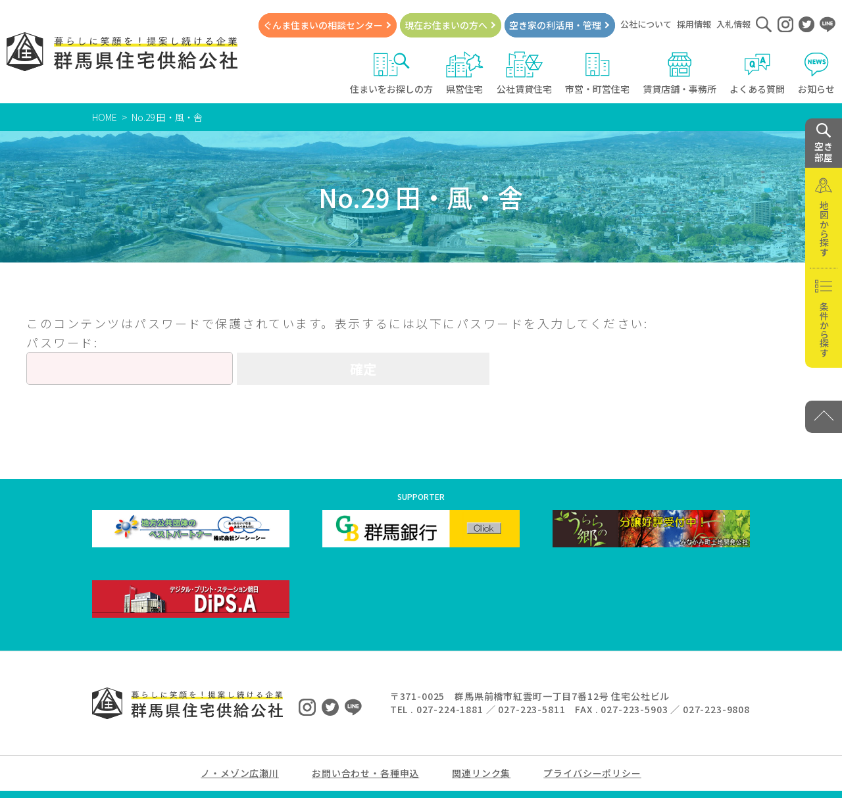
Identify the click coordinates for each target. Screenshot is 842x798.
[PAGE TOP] (823, 417)
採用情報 (694, 24)
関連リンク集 (481, 773)
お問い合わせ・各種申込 (365, 773)
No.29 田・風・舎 (167, 117)
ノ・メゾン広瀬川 (240, 773)
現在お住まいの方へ (446, 25)
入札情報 (733, 24)
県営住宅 (464, 73)
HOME (104, 117)
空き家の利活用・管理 (555, 25)
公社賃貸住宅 (524, 73)
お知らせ (816, 73)
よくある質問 (757, 73)
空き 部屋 (823, 143)
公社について (646, 24)
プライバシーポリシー (592, 773)
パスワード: (129, 359)
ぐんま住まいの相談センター (323, 25)
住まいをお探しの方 (391, 73)
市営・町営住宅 (597, 73)
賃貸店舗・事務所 (679, 73)
